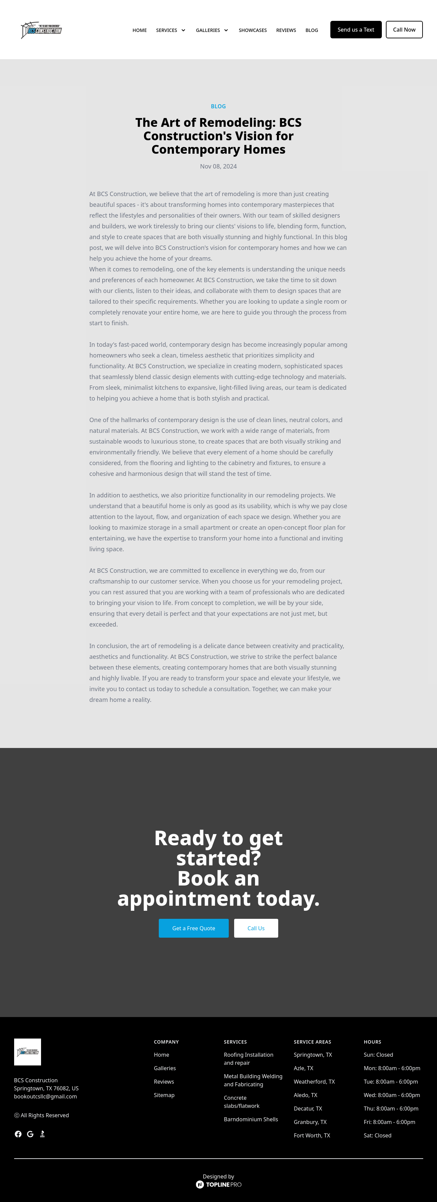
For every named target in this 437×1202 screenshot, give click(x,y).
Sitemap (164, 1095)
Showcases (253, 30)
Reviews (286, 30)
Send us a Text (356, 29)
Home (140, 30)
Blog (311, 30)
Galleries (165, 1068)
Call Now (404, 29)
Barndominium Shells (251, 1119)
